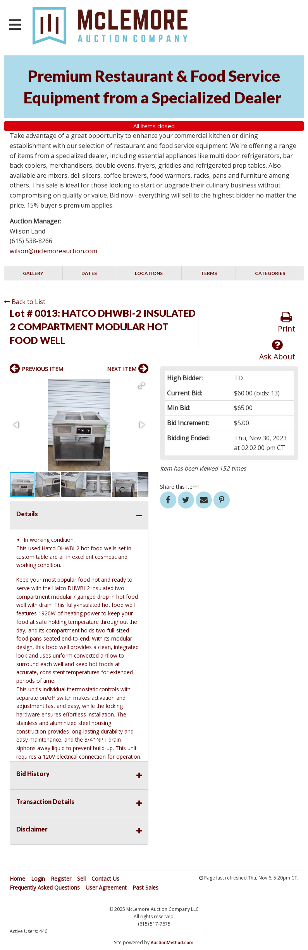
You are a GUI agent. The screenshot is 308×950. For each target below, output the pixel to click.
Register (61, 878)
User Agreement (106, 887)
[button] (141, 386)
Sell (81, 878)
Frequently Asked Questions (45, 887)
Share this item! (179, 486)
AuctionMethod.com (172, 942)
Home (17, 878)
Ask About (277, 350)
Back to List (24, 301)
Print (286, 322)
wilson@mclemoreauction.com (53, 251)
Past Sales (145, 887)
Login (38, 878)
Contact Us (105, 878)
